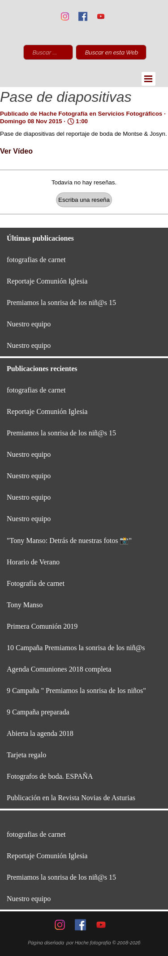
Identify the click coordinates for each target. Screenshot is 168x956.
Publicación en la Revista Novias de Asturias (71, 798)
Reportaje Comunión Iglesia (47, 281)
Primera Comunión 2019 (42, 626)
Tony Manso (25, 605)
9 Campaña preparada (38, 712)
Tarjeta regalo (26, 755)
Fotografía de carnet (36, 583)
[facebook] (83, 16)
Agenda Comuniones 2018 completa (59, 669)
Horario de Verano (33, 562)
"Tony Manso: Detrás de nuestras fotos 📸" (69, 540)
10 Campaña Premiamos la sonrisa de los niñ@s (76, 647)
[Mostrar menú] (148, 79)
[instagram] (65, 16)
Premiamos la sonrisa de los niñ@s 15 (61, 302)
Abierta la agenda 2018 (40, 733)
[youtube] (101, 16)
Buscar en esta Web (111, 52)
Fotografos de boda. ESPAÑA (50, 776)
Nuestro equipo (29, 324)
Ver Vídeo (16, 151)
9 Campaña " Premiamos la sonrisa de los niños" (76, 690)
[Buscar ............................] (48, 52)
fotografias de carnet (36, 259)
